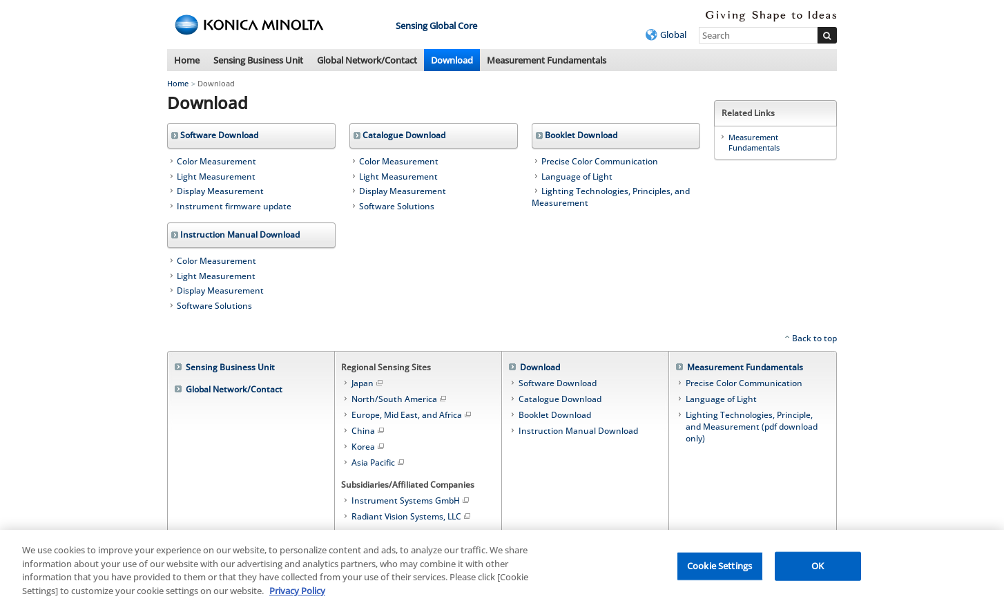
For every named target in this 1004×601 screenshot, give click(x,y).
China (368, 431)
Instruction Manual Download (578, 431)
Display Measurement (220, 191)
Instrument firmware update (234, 206)
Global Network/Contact (367, 60)
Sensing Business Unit (258, 60)
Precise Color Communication (599, 161)
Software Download (558, 383)
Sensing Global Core (436, 25)
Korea (368, 446)
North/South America (399, 399)
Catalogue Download (560, 399)
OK (817, 570)
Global (673, 34)
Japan (368, 383)
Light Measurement (216, 176)
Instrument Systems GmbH (411, 500)
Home (187, 60)
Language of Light (576, 176)
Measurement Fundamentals (546, 60)
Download (452, 60)
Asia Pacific (378, 462)
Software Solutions (396, 206)
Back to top (814, 338)
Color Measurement (216, 161)
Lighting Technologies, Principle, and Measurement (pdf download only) (752, 426)
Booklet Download (555, 415)
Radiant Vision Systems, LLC (411, 516)
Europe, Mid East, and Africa (412, 415)
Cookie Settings (719, 570)
